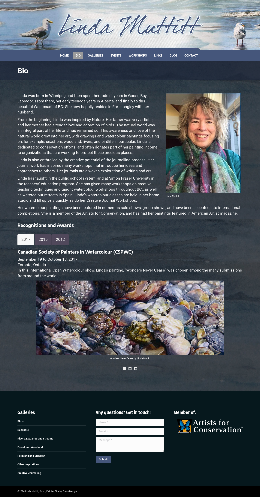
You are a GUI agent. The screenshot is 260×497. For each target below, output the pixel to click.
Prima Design (69, 491)
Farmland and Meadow (31, 455)
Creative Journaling (29, 473)
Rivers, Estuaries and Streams (35, 438)
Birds (20, 421)
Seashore (23, 429)
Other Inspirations (28, 464)
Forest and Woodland (30, 447)
